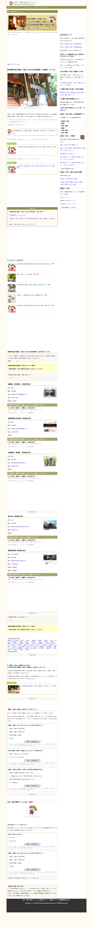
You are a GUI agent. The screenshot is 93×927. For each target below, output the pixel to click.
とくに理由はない (14, 782)
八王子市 (33, 642)
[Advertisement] (32, 49)
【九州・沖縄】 (72, 184)
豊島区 (27, 643)
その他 (11, 738)
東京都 (9, 651)
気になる (12, 837)
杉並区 (46, 640)
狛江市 (13, 648)
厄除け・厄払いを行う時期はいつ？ (69, 144)
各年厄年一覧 (77, 50)
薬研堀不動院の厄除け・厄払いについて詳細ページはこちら (24, 574)
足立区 (34, 643)
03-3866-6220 (14, 564)
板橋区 (34, 640)
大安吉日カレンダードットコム (68, 203)
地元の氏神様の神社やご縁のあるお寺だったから (22, 779)
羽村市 (27, 649)
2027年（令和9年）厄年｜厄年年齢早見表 (71, 47)
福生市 (21, 649)
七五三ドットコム (64, 197)
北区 (51, 640)
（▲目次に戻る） (32, 511)
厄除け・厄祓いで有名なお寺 (17, 731)
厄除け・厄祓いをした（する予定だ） (19, 754)
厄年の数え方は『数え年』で (67, 153)
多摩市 (31, 645)
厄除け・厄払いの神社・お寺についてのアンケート (22, 224)
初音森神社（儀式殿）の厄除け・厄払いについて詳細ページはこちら (27, 473)
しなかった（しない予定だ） (17, 757)
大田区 (27, 640)
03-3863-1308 (14, 466)
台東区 (16, 640)
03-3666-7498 (14, 432)
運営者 (36, 7)
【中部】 (76, 182)
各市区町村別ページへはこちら (17, 215)
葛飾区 (14, 642)
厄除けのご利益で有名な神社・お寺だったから (22, 772)
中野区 (20, 642)
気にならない (13, 841)
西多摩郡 (20, 648)
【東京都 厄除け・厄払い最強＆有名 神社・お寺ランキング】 (24, 368)
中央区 (15, 643)
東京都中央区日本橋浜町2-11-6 (19, 428)
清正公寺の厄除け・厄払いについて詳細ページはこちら (23, 537)
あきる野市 (21, 646)
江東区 (46, 642)
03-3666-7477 (14, 530)
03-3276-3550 (14, 397)
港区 (22, 640)
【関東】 (71, 182)
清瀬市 (15, 649)
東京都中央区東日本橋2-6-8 (18, 560)
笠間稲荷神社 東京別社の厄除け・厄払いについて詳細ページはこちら (27, 439)
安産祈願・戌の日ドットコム (67, 200)
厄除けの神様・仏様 (65, 175)
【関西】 (81, 182)
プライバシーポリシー (28, 7)
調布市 (25, 645)
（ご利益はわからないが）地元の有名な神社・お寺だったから (26, 776)
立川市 (14, 646)
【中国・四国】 (64, 184)
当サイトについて (17, 7)
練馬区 (9, 643)
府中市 (29, 646)
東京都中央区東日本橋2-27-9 (18, 462)
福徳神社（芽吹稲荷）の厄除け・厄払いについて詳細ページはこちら (27, 405)
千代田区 (40, 643)
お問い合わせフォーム (29, 891)
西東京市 (49, 646)
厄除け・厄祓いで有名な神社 (17, 728)
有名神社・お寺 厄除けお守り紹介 (69, 178)
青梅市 (13, 645)
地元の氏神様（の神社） (16, 735)
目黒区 (21, 643)
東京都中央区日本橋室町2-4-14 (19, 394)
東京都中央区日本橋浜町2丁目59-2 (20, 526)
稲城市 (51, 645)
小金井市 (44, 645)
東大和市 (41, 648)
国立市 (26, 648)
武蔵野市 (41, 646)
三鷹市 (19, 645)
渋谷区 (26, 642)
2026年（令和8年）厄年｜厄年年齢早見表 (71, 43)
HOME (9, 7)
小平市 (37, 645)
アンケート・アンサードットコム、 (35, 744)
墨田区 (52, 642)
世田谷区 (10, 640)
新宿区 (40, 640)
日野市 (35, 646)
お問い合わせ (43, 7)
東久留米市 (34, 648)
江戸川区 (47, 643)
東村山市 (49, 648)
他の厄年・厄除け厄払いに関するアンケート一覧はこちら (24, 878)
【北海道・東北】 (64, 182)
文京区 (40, 642)
